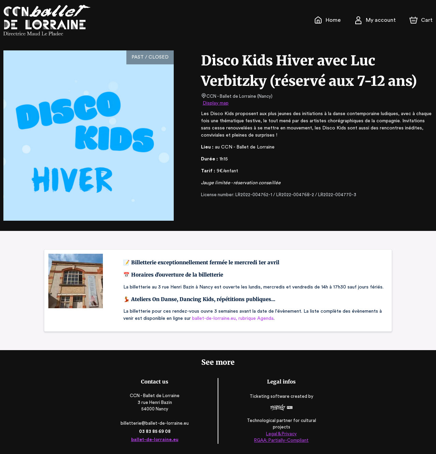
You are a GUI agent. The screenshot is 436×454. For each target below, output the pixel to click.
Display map (216, 103)
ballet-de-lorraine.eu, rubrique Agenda (231, 318)
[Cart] (422, 20)
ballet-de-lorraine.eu (156, 439)
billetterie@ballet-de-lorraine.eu (156, 423)
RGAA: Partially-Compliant (280, 440)
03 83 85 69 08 (156, 431)
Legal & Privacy (279, 433)
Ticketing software (268, 398)
